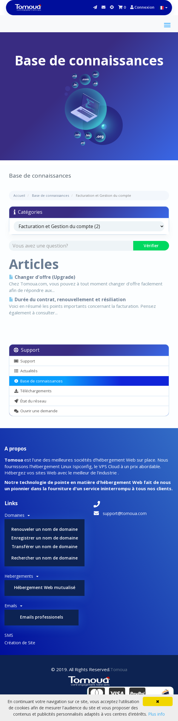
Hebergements (21, 576)
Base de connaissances (50, 195)
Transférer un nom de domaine (45, 546)
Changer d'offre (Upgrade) (42, 277)
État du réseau (30, 401)
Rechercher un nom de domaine (44, 558)
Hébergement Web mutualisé (44, 587)
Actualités (26, 370)
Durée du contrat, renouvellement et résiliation (67, 299)
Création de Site (19, 642)
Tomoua (118, 669)
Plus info (156, 714)
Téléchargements (33, 390)
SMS (8, 635)
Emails (13, 605)
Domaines (17, 515)
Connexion (142, 7)
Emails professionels (41, 617)
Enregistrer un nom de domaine (44, 538)
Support (24, 361)
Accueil (19, 195)
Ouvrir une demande (36, 410)
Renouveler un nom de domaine (44, 529)
